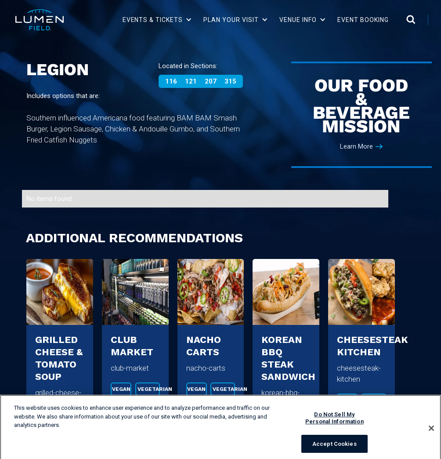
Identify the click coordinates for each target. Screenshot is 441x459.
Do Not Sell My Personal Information (334, 421)
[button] (157, 20)
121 (191, 81)
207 (211, 81)
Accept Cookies (334, 447)
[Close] (431, 431)
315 (230, 81)
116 (171, 81)
